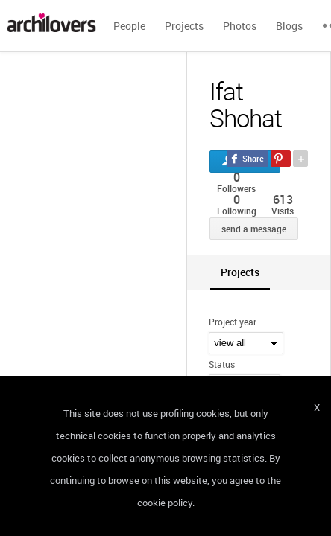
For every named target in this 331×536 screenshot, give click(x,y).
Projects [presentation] (240, 272)
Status (222, 364)
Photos (239, 26)
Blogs (289, 26)
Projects (184, 26)
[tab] (240, 272)
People (129, 26)
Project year (232, 322)
